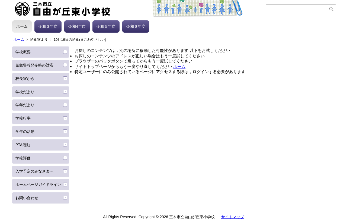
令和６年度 (135, 26)
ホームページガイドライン (38, 184)
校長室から (24, 78)
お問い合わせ (26, 198)
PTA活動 (22, 145)
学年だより (24, 105)
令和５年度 (106, 26)
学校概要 (23, 52)
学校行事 (23, 118)
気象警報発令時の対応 (34, 65)
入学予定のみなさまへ (34, 171)
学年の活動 (24, 131)
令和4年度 (77, 26)
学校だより (24, 92)
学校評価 (23, 158)
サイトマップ (232, 217)
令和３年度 (47, 26)
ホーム (22, 26)
